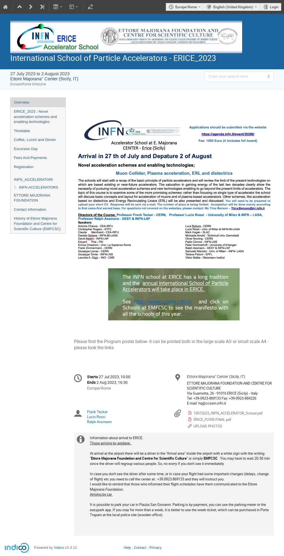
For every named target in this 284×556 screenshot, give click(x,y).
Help (127, 547)
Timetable (22, 131)
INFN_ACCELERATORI (33, 179)
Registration (24, 167)
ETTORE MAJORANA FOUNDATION (32, 198)
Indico (59, 547)
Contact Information (30, 209)
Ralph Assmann (99, 421)
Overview (21, 102)
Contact (140, 547)
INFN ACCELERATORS (38, 187)
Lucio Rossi (96, 416)
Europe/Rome (186, 6)
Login (274, 6)
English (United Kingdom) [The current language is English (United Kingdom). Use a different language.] (233, 6)
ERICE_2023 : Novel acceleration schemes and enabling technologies (35, 116)
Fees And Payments (30, 158)
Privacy (155, 547)
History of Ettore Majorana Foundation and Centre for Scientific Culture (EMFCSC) (37, 223)
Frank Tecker (97, 411)
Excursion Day (26, 149)
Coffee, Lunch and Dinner (35, 140)
